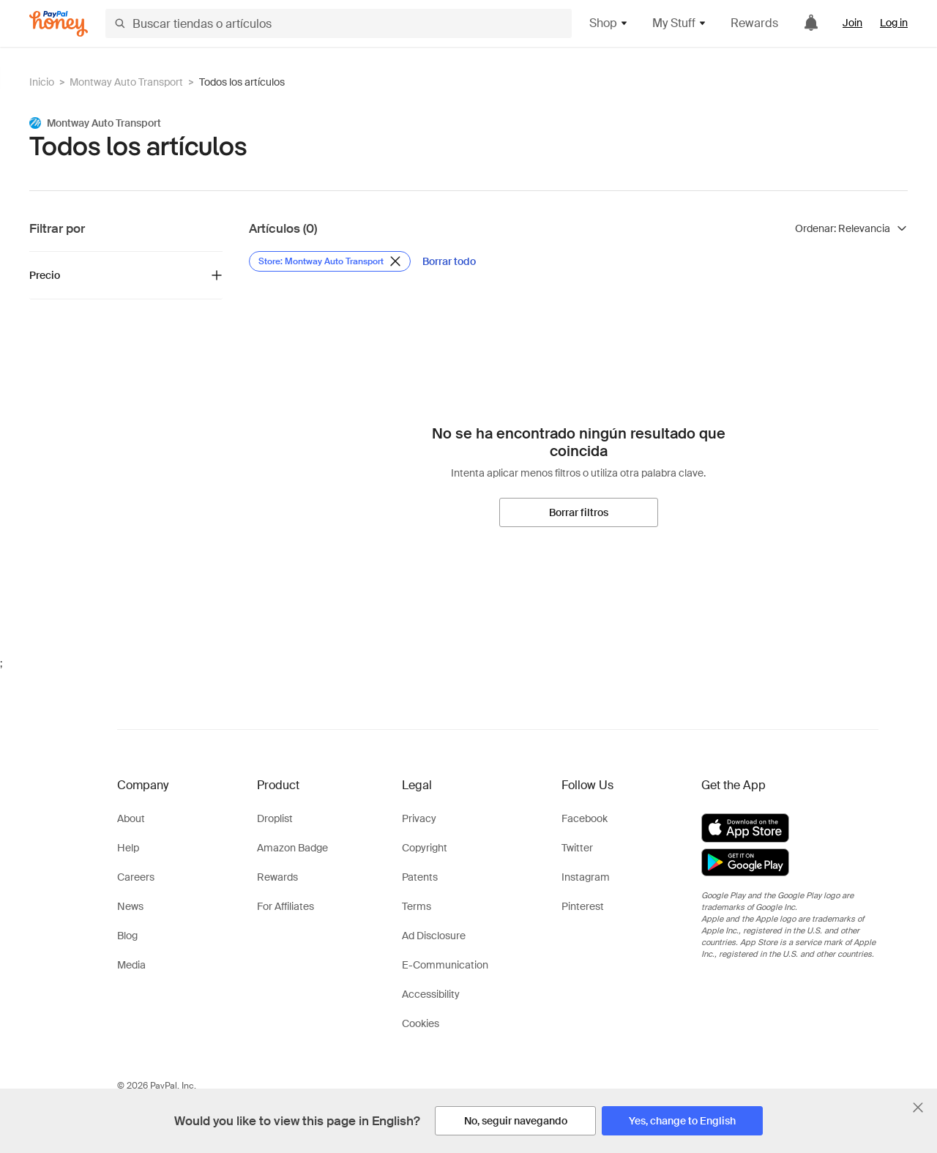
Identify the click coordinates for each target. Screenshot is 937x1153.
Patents (420, 877)
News (130, 906)
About (131, 818)
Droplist (275, 818)
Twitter (577, 847)
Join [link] (852, 22)
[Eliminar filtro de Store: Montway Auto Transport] (330, 261)
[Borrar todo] (449, 261)
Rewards (754, 23)
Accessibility (431, 994)
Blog (127, 935)
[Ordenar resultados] (851, 228)
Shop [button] (609, 23)
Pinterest (582, 906)
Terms (416, 906)
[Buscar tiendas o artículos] (338, 23)
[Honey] (58, 24)
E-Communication (445, 964)
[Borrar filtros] (578, 512)
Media (131, 964)
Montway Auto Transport (126, 82)
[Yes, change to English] (682, 1120)
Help (128, 847)
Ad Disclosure (434, 935)
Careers (135, 877)
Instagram (585, 877)
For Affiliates (285, 906)
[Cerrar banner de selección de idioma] (918, 1108)
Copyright (424, 847)
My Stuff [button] (679, 23)
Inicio (41, 82)
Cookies (420, 1023)
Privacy (419, 818)
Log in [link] (894, 22)
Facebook (584, 818)
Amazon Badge (292, 847)
